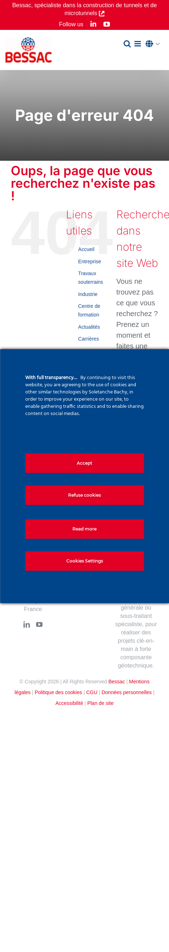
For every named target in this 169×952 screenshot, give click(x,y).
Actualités (89, 327)
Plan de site (100, 703)
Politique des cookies (58, 692)
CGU (91, 692)
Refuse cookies (84, 495)
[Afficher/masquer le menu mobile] (138, 43)
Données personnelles (127, 692)
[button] (155, 44)
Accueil (86, 249)
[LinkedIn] (26, 624)
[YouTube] (39, 624)
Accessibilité (69, 703)
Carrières (88, 339)
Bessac (116, 681)
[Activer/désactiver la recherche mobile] (127, 43)
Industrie (88, 294)
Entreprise (89, 261)
